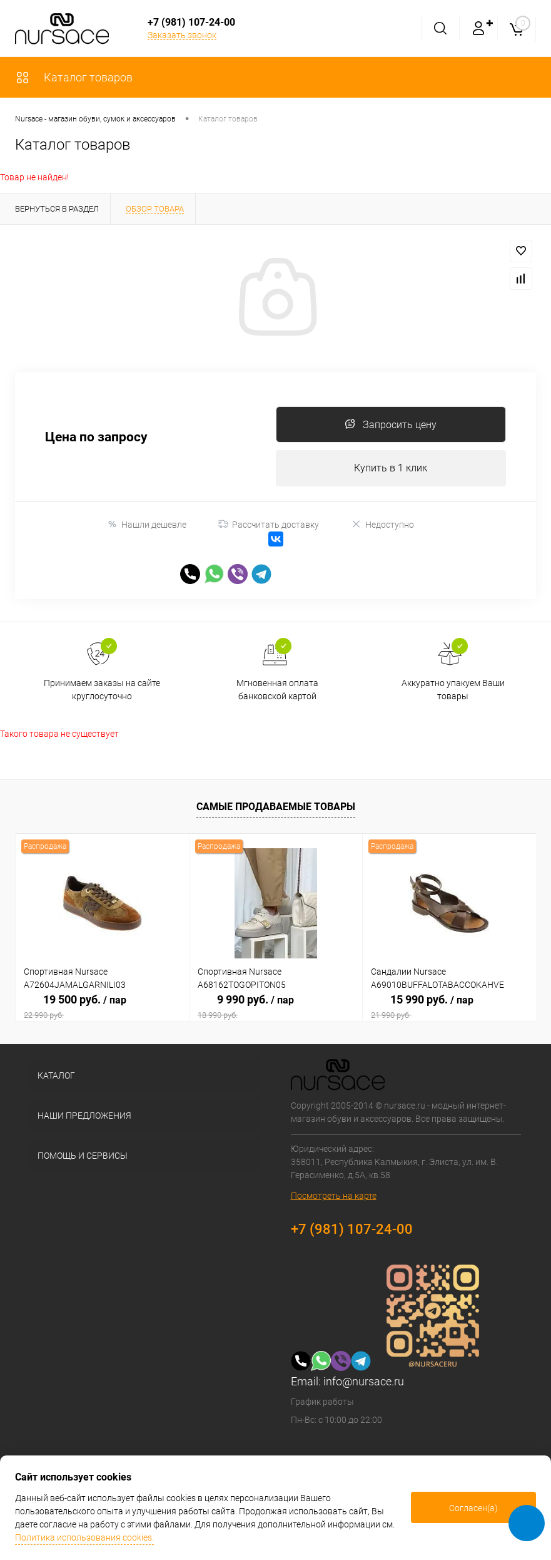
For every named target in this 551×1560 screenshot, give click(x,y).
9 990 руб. (276, 1008)
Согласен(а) (473, 1508)
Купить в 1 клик (390, 470)
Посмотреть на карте (334, 1198)
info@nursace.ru (363, 1383)
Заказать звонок (182, 35)
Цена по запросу (96, 438)
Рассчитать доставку (268, 526)
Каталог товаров (74, 77)
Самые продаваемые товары (275, 809)
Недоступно (382, 526)
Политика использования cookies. (84, 1537)
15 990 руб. (449, 1008)
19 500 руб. (102, 1008)
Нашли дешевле (146, 526)
